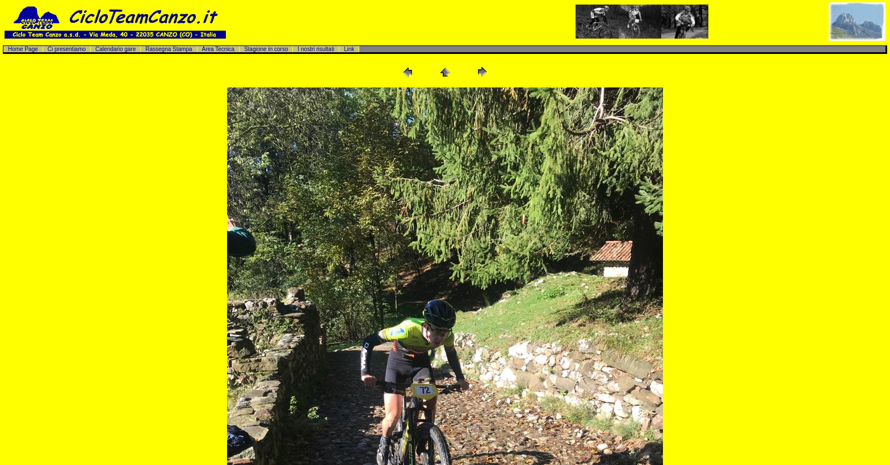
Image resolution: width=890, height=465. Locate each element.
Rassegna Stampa (168, 49)
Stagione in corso (266, 49)
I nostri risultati (315, 49)
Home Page (23, 49)
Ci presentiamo (67, 49)
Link (349, 49)
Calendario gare (115, 49)
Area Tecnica (218, 49)
